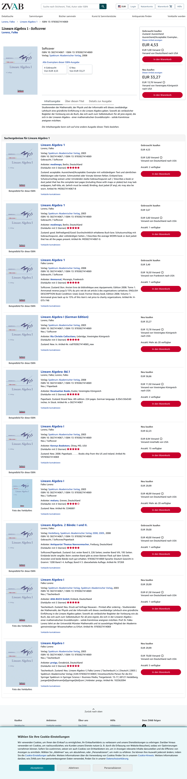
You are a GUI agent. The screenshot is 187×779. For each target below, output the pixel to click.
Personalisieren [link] (112, 767)
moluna (54, 500)
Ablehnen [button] (74, 767)
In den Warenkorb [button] (162, 59)
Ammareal (56, 279)
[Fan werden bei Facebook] (144, 726)
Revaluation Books (60, 391)
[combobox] (70, 6)
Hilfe (179, 6)
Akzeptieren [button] (36, 767)
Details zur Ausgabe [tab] (100, 101)
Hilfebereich (115, 725)
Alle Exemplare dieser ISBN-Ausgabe (61, 62)
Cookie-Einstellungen (36, 755)
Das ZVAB (82, 725)
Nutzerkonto (147, 6)
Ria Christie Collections (62, 336)
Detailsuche (7, 16)
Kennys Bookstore (60, 445)
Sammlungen (36, 16)
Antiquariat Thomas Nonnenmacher (69, 544)
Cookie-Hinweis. (146, 755)
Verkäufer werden (176, 16)
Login (133, 6)
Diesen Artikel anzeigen (152, 40)
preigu (53, 662)
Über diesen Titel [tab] (74, 101)
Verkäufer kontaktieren (50, 194)
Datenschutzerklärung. (117, 758)
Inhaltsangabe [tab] (52, 101)
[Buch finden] (103, 6)
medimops (56, 164)
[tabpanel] (89, 117)
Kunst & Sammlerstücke (104, 16)
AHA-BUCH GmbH (59, 599)
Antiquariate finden (142, 16)
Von (54, 69)
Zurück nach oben (93, 711)
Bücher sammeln (67, 16)
